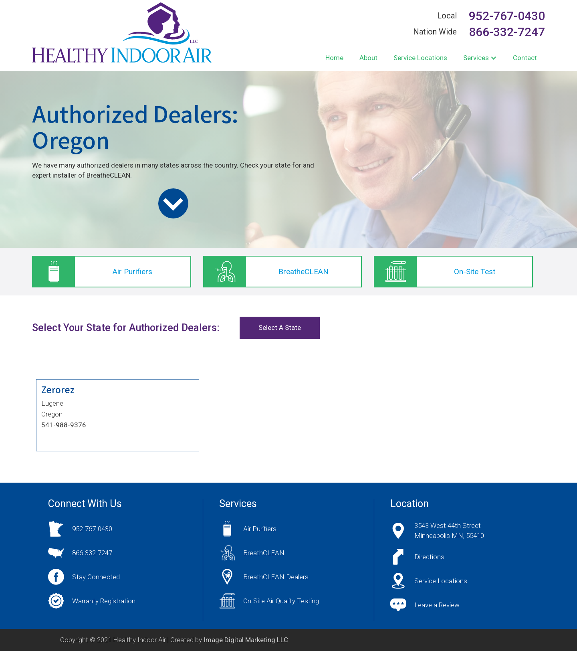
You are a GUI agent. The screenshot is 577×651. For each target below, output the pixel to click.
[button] (480, 58)
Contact (525, 58)
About (368, 58)
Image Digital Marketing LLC (246, 640)
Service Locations (420, 58)
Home (334, 58)
